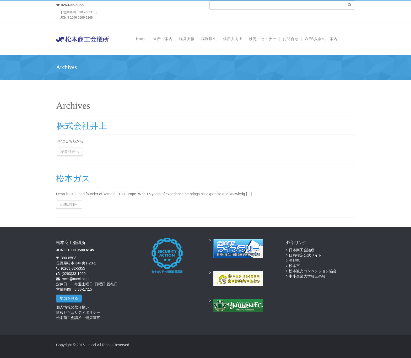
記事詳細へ (70, 151)
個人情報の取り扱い (72, 307)
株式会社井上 (82, 126)
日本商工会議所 (302, 250)
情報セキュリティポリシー (78, 312)
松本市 (294, 266)
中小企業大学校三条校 (307, 276)
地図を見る (69, 298)
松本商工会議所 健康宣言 (78, 318)
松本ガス (73, 178)
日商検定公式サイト (305, 255)
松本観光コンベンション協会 (313, 271)
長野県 (294, 260)
